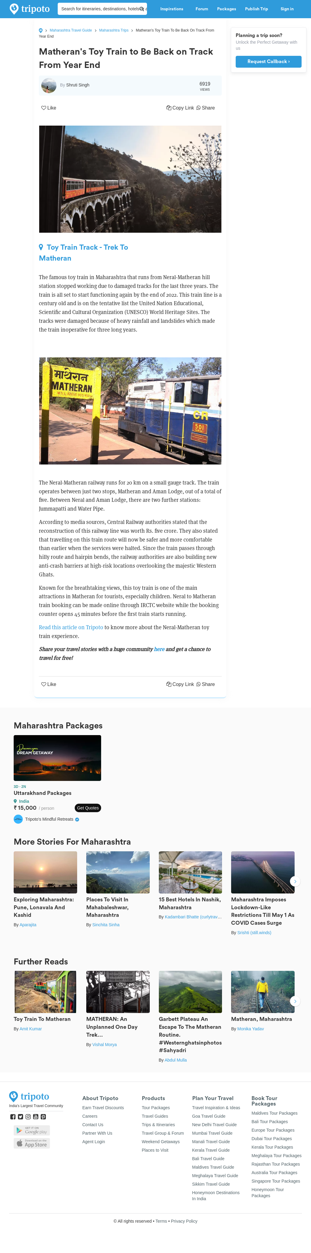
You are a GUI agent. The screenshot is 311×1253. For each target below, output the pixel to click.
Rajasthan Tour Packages (275, 1164)
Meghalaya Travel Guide (215, 1175)
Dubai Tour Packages (271, 1138)
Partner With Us (97, 1133)
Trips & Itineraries (158, 1124)
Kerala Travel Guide (211, 1150)
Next (295, 882)
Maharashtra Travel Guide (71, 30)
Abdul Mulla (176, 1060)
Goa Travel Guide (209, 1116)
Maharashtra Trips (114, 30)
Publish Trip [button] (258, 9)
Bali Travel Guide (208, 1158)
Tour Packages (156, 1107)
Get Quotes (88, 808)
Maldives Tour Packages (274, 1113)
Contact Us (92, 1124)
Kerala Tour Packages (272, 1147)
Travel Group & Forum (163, 1133)
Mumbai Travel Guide (212, 1133)
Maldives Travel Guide (213, 1167)
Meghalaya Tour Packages (276, 1155)
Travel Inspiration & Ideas (216, 1107)
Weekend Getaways (161, 1141)
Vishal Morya (104, 1044)
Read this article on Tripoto (71, 627)
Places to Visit (155, 1150)
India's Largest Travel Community (36, 1106)
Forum (202, 9)
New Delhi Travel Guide (214, 1124)
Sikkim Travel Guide (211, 1184)
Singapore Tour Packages (275, 1181)
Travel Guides (155, 1116)
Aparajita (27, 924)
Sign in (287, 9)
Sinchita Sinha (106, 924)
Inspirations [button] (173, 9)
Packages (226, 9)
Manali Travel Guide (211, 1141)
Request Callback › (269, 61)
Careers (89, 1116)
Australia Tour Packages (274, 1172)
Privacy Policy (184, 1221)
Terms (161, 1221)
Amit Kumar (30, 1028)
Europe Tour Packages (272, 1130)
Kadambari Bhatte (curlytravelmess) (199, 916)
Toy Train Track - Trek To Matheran (83, 252)
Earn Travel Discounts (103, 1107)
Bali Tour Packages (269, 1121)
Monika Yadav (250, 1028)
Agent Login (93, 1141)
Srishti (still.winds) (254, 932)
